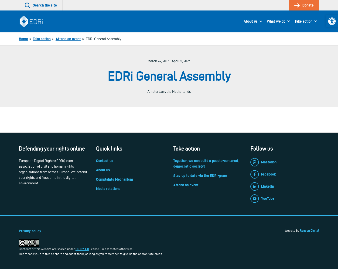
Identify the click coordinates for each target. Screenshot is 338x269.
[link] (332, 21)
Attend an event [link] (185, 185)
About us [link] (251, 21)
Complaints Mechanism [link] (114, 179)
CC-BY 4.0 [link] (82, 249)
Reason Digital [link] (309, 230)
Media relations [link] (108, 189)
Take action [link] (303, 21)
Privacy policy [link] (30, 231)
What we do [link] (276, 21)
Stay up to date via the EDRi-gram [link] (200, 176)
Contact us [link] (104, 161)
